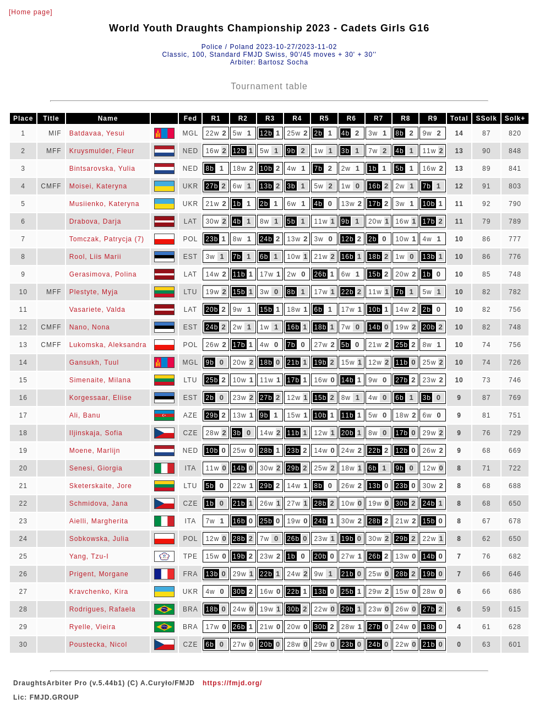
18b (374, 257)
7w (373, 151)
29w (429, 433)
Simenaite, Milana (100, 380)
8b (399, 133)
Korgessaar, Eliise (100, 398)
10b (266, 168)
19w (212, 292)
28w (212, 433)
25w (294, 133)
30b (401, 503)
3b (345, 151)
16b (374, 186)
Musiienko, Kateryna (104, 204)
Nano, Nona (89, 327)
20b (211, 309)
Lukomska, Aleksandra (108, 345)
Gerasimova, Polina (103, 274)
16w (212, 151)
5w (237, 133)
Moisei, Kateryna (98, 186)
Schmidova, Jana (98, 503)
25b (401, 345)
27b (211, 186)
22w (212, 133)
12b (266, 133)
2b (318, 133)
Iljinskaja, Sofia (96, 433)
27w (321, 345)
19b (320, 362)
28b (266, 450)
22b (347, 292)
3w (373, 133)
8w (264, 221)
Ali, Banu (85, 415)
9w (427, 133)
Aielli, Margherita (98, 521)
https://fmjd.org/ (232, 683)
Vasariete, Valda (97, 309)
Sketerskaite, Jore (100, 486)
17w (267, 274)
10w (402, 239)
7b (318, 168)
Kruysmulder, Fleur (102, 151)
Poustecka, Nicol (98, 644)
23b (211, 239)
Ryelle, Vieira (92, 627)
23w (429, 380)
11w (429, 151)
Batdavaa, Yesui (97, 133)
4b (345, 133)
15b (374, 274)
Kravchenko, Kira (98, 592)
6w (237, 186)
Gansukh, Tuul (94, 362)
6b (264, 257)
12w (375, 362)
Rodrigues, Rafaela (102, 609)
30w (212, 221)
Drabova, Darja (95, 221)
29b (211, 415)
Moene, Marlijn (95, 450)
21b (293, 362)
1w (318, 151)
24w (348, 450)
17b (374, 204)
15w (348, 362)
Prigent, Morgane (99, 574)
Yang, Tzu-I (89, 556)
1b (372, 168)
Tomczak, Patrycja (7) (106, 239)
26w (212, 345)
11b (239, 274)
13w (348, 204)
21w (212, 204)
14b (374, 327)
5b (399, 168)
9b (291, 151)
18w (240, 168)
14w (212, 274)
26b (320, 274)
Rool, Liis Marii (95, 257)
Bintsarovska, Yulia (102, 168)
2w (346, 168)
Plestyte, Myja (93, 292)
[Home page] (31, 12)
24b (266, 239)
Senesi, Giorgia (96, 468)
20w (375, 221)
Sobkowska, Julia (99, 539)
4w (291, 168)
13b (266, 186)
